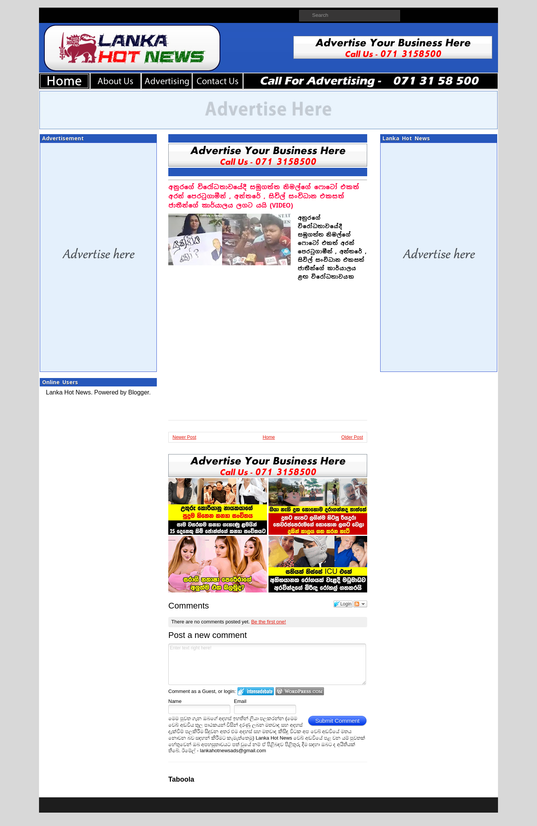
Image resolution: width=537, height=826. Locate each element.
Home (269, 437)
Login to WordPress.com (299, 691)
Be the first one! (268, 622)
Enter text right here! (267, 664)
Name (175, 701)
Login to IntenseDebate (256, 691)
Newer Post (184, 437)
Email (240, 701)
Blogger (138, 392)
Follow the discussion (360, 603)
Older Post (352, 437)
